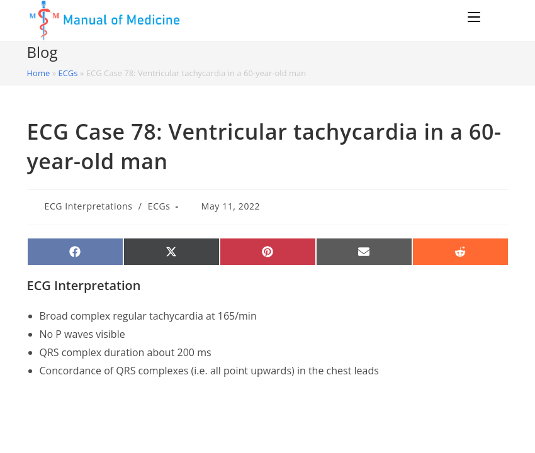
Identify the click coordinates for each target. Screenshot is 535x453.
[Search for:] (496, 17)
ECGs (67, 73)
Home (38, 73)
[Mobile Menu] (476, 17)
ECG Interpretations (89, 206)
